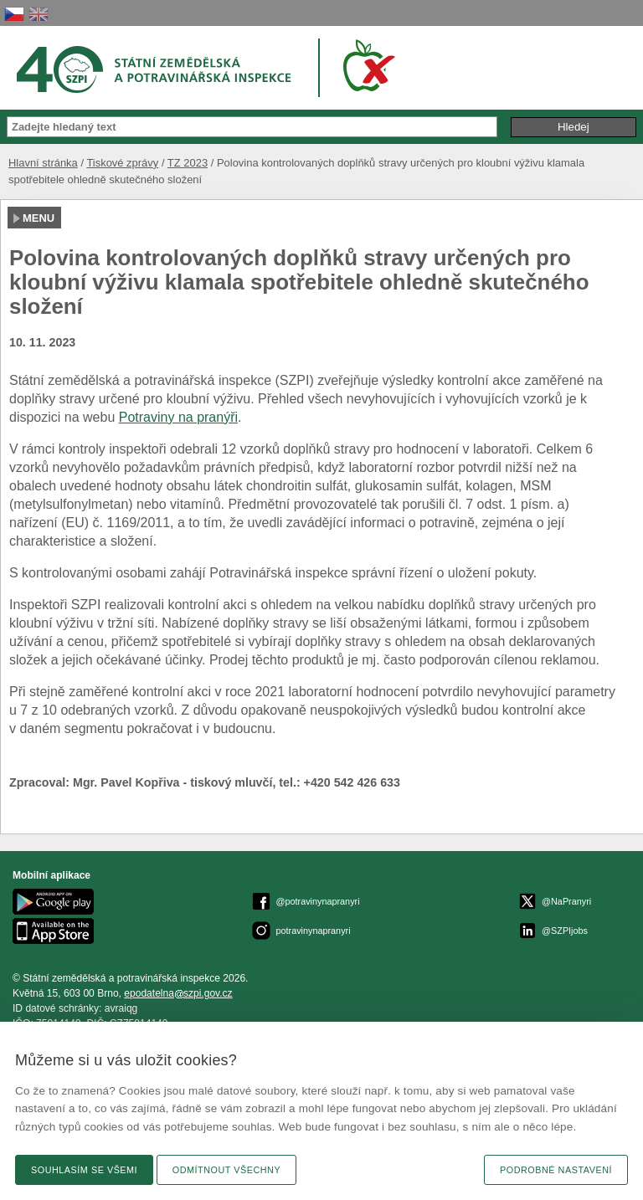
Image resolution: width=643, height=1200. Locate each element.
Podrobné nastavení (556, 1170)
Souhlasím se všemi (84, 1170)
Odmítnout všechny (226, 1170)
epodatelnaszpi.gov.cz (178, 993)
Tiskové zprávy (122, 162)
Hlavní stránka (43, 162)
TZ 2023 (187, 162)
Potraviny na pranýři (178, 417)
